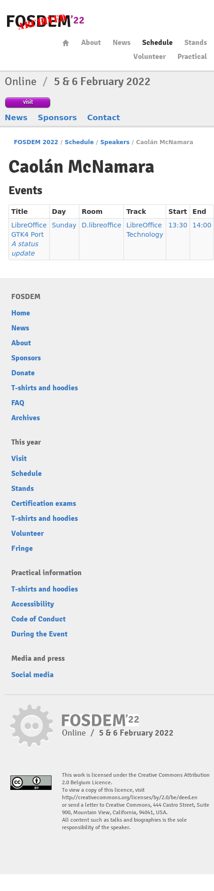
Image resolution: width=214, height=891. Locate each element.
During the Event (39, 634)
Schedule (157, 42)
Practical (192, 56)
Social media (32, 674)
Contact (103, 117)
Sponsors (57, 117)
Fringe (22, 548)
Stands (195, 42)
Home (65, 42)
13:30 (177, 225)
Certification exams (43, 503)
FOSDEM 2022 (36, 142)
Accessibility (32, 604)
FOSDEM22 (45, 21)
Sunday (64, 225)
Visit (19, 458)
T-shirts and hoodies (44, 388)
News (121, 42)
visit (28, 101)
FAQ (17, 403)
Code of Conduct (38, 619)
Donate (23, 373)
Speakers (115, 142)
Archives (25, 418)
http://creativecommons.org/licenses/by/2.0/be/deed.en (130, 797)
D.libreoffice (101, 225)
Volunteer (149, 56)
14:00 (201, 225)
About (91, 42)
